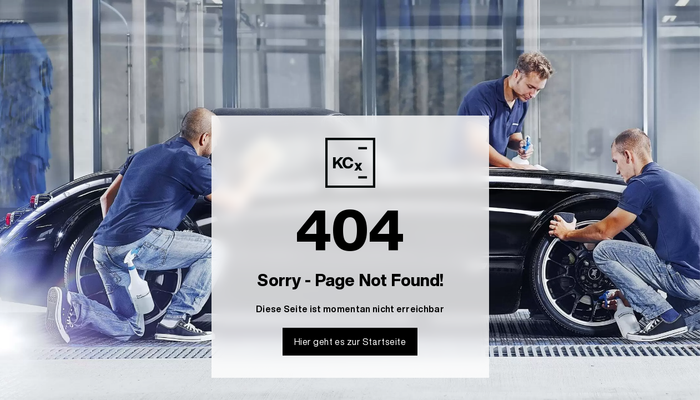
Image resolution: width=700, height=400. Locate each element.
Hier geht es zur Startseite (350, 341)
